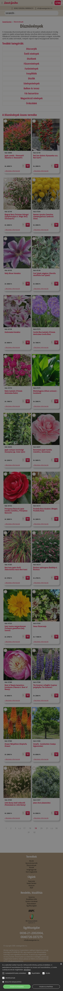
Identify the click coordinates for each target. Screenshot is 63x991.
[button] (3, 973)
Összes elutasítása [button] (46, 986)
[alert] (31, 495)
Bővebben (27, 970)
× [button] (61, 964)
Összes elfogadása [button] (17, 986)
